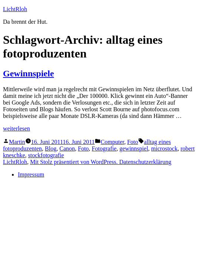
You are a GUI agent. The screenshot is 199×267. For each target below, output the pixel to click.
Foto (132, 142)
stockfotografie (46, 155)
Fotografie (104, 148)
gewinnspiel (134, 148)
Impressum (31, 174)
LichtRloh (15, 9)
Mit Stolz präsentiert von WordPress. (74, 162)
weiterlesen (16, 128)
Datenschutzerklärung (145, 162)
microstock (164, 148)
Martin (17, 142)
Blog (50, 148)
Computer (112, 142)
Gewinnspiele (28, 73)
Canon (67, 148)
